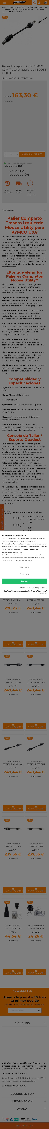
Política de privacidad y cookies (33, 588)
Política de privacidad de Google (21, 560)
